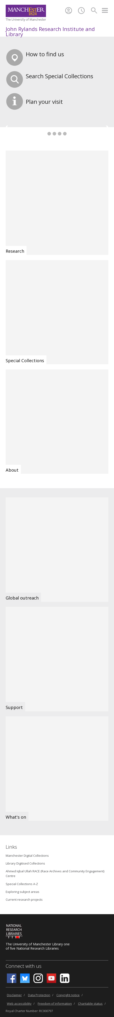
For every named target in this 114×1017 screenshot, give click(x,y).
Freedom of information (55, 1003)
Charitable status (90, 1003)
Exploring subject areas (22, 892)
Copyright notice (68, 995)
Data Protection (39, 995)
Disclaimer (14, 995)
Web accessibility (19, 1003)
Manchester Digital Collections (27, 855)
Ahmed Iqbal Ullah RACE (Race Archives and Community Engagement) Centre (55, 873)
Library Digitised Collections (25, 863)
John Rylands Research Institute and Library (50, 31)
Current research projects (24, 899)
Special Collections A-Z (22, 884)
